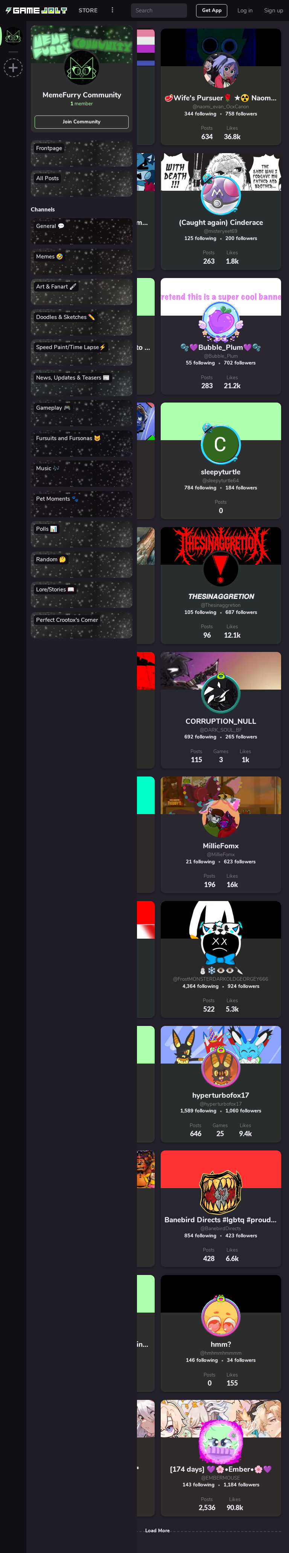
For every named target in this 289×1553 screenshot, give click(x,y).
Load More (157, 1530)
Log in (245, 10)
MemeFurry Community (82, 95)
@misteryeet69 (220, 231)
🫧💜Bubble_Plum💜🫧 (220, 348)
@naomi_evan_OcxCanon (221, 106)
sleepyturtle (220, 472)
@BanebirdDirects (221, 1228)
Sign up (273, 10)
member (81, 103)
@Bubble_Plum (221, 356)
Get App (212, 10)
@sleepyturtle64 (220, 480)
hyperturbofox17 (220, 1095)
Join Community (81, 122)
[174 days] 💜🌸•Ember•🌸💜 (221, 1469)
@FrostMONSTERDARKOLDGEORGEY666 (220, 979)
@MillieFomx (221, 854)
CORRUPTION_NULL (221, 721)
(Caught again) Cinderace (221, 223)
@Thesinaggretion (220, 605)
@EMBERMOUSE (220, 1478)
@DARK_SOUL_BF (221, 730)
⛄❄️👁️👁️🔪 (220, 971)
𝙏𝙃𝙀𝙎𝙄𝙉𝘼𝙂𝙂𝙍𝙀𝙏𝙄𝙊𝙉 (221, 597)
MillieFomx (221, 846)
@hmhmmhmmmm (221, 1353)
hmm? (221, 1344)
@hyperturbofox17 (221, 1104)
